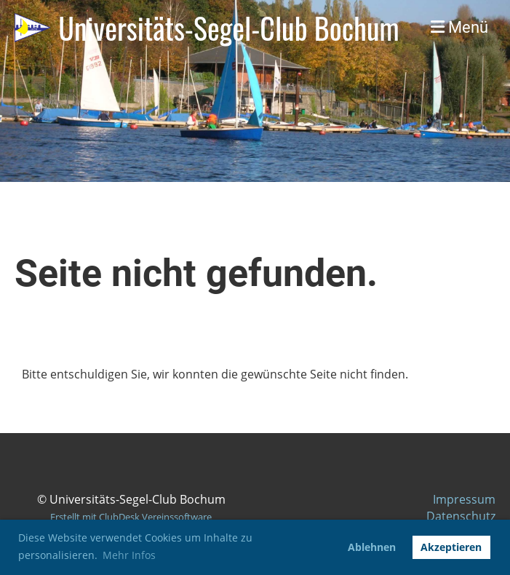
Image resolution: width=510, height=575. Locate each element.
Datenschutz (460, 516)
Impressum (464, 499)
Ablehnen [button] (372, 547)
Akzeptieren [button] (451, 547)
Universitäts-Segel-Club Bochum (228, 27)
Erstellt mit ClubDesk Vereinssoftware (131, 516)
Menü (459, 27)
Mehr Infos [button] (129, 555)
